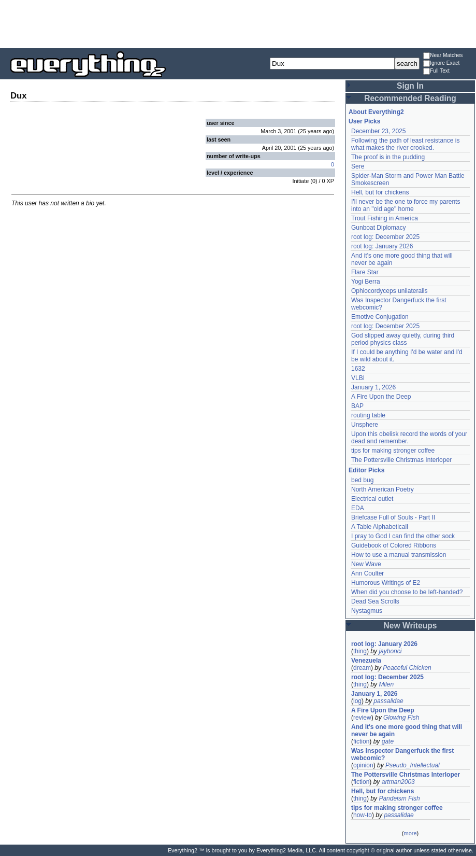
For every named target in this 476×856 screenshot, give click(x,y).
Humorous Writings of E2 (385, 582)
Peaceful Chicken (407, 667)
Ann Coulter (367, 573)
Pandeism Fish (399, 798)
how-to (362, 815)
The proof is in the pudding (388, 157)
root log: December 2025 (385, 237)
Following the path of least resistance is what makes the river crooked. (405, 144)
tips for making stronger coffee (393, 450)
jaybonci (390, 651)
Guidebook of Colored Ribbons (393, 545)
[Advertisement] (238, 23)
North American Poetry (382, 489)
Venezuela (366, 660)
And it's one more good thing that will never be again (406, 730)
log (357, 701)
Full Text (436, 71)
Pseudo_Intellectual (412, 765)
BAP (357, 406)
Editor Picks (366, 470)
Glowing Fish (401, 717)
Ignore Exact (441, 63)
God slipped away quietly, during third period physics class (402, 339)
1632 (358, 368)
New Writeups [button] (410, 625)
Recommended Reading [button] (410, 98)
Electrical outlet (372, 498)
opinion (363, 765)
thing (360, 651)
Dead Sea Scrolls (375, 601)
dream (362, 667)
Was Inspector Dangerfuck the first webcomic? (402, 754)
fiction (361, 741)
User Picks (364, 121)
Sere (357, 166)
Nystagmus (366, 610)
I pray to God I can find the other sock (403, 536)
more (409, 833)
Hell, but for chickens (380, 192)
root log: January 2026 (382, 246)
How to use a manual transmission (398, 554)
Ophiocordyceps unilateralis (389, 290)
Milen (386, 684)
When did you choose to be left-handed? (407, 592)
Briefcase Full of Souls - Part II (393, 517)
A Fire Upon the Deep (381, 396)
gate (388, 741)
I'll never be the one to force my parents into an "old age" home (405, 205)
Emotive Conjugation (380, 316)
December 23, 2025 (378, 131)
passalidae (388, 701)
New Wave (366, 564)
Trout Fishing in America (384, 218)
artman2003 (398, 781)
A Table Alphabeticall (379, 526)
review (362, 717)
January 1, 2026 (373, 387)
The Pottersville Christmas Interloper (401, 460)
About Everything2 (376, 112)
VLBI (358, 378)
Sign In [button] (410, 85)
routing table (368, 415)
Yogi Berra (365, 281)
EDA (357, 508)
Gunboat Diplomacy (378, 227)
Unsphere (364, 424)
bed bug (362, 480)
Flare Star (365, 272)
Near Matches (443, 55)
